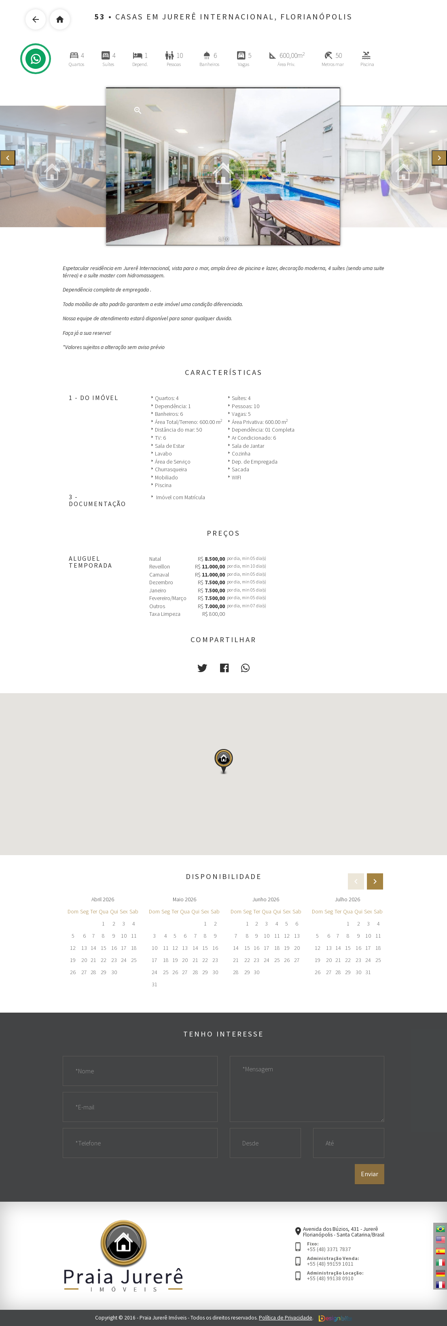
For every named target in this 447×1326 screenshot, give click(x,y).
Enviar (369, 1174)
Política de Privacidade (285, 1317)
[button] (202, 668)
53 (100, 16)
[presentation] (7, 158)
